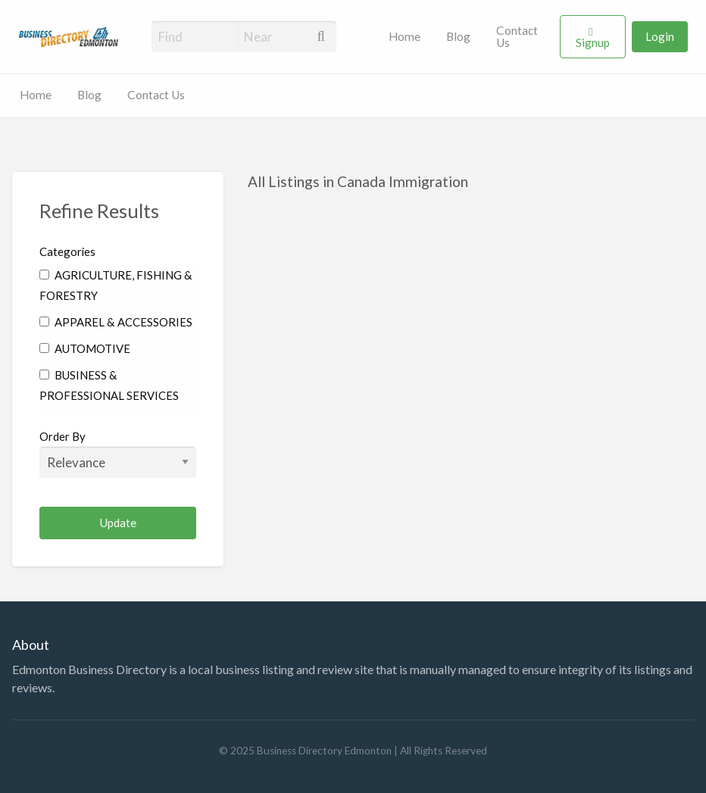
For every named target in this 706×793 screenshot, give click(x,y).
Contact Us (517, 36)
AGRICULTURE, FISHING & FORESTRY (115, 285)
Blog (458, 36)
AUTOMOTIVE (84, 348)
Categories (67, 251)
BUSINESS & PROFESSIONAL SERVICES (109, 385)
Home (404, 36)
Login (659, 36)
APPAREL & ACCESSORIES (115, 322)
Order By (117, 453)
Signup (593, 42)
